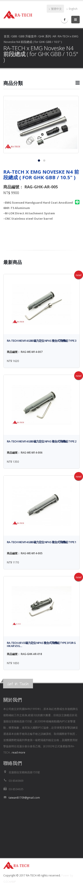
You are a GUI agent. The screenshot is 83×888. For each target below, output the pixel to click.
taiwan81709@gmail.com (24, 797)
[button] (41, 84)
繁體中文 (55, 9)
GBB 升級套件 (28, 36)
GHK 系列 (45, 36)
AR (54, 36)
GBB (14, 36)
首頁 (7, 36)
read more (18, 752)
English (72, 9)
